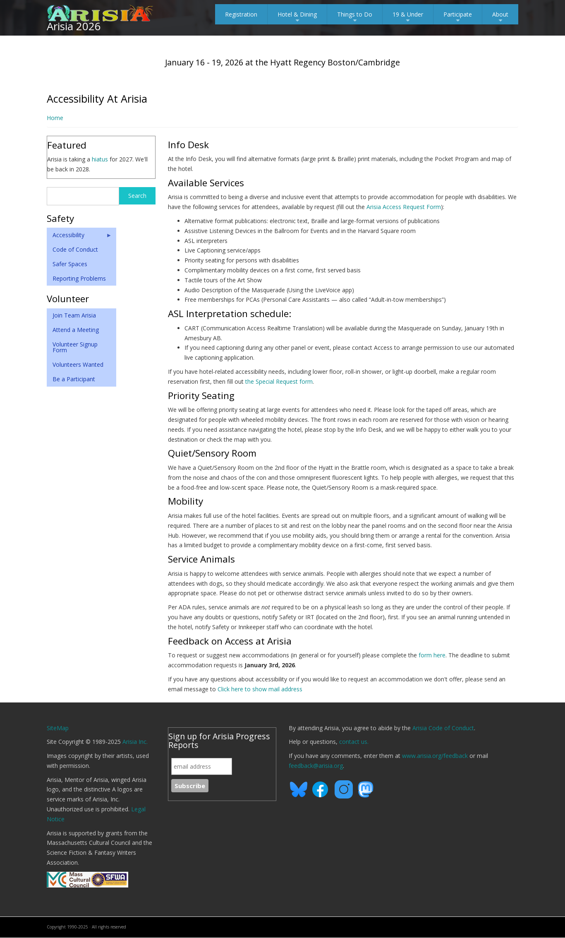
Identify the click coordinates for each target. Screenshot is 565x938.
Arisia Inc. (135, 742)
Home (55, 118)
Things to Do (354, 17)
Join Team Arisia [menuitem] (74, 315)
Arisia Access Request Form (403, 207)
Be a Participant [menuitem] (74, 379)
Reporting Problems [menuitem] (79, 278)
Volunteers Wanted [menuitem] (78, 364)
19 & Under (408, 17)
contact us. (354, 742)
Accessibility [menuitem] (79, 237)
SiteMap (58, 728)
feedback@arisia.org (316, 766)
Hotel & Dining (297, 17)
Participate (457, 17)
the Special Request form (279, 381)
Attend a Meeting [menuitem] (76, 330)
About (500, 17)
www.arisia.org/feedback (435, 756)
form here (432, 655)
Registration (241, 14)
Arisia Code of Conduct (443, 728)
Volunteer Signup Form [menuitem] (75, 347)
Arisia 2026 (74, 26)
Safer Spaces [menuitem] (70, 264)
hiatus (100, 159)
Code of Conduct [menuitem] (75, 249)
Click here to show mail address (260, 689)
